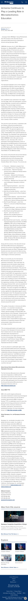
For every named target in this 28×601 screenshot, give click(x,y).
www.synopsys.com (16, 485)
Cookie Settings (14, 595)
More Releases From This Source (9, 534)
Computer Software (5, 551)
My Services (13, 582)
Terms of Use (9, 591)
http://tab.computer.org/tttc (14, 410)
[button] (22, 2)
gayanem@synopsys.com (8, 500)
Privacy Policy (17, 591)
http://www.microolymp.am (8, 386)
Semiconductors (19, 563)
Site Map (19, 593)
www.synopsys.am (6, 487)
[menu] (2, 2)
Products (14, 578)
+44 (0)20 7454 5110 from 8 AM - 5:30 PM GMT (14, 586)
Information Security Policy (9, 593)
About (14, 580)
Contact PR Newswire (13, 577)
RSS (24, 593)
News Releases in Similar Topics (9, 567)
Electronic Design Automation (5, 563)
